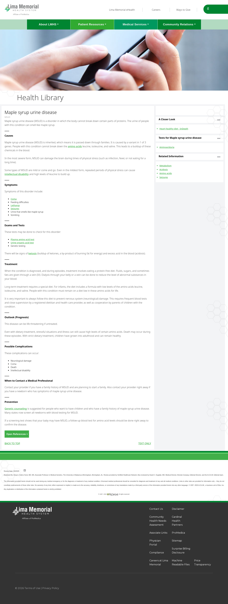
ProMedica (178, 532)
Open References (17, 434)
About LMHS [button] (47, 24)
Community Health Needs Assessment (157, 520)
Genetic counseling (16, 408)
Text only (144, 443)
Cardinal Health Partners (177, 520)
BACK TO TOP (12, 443)
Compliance (156, 552)
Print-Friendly (145, 108)
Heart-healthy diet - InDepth (173, 128)
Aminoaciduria (166, 147)
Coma (14, 199)
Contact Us (156, 508)
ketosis (32, 253)
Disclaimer (178, 508)
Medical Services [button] (135, 24)
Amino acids (165, 173)
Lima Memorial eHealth (122, 9)
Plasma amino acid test (22, 239)
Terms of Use (32, 588)
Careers (156, 9)
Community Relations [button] (178, 24)
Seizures (15, 208)
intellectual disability (17, 174)
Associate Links (158, 532)
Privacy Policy (50, 588)
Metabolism (165, 165)
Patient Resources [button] (91, 24)
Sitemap (177, 540)
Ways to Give (183, 9)
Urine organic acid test (22, 242)
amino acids (75, 146)
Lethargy (15, 205)
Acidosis (163, 169)
